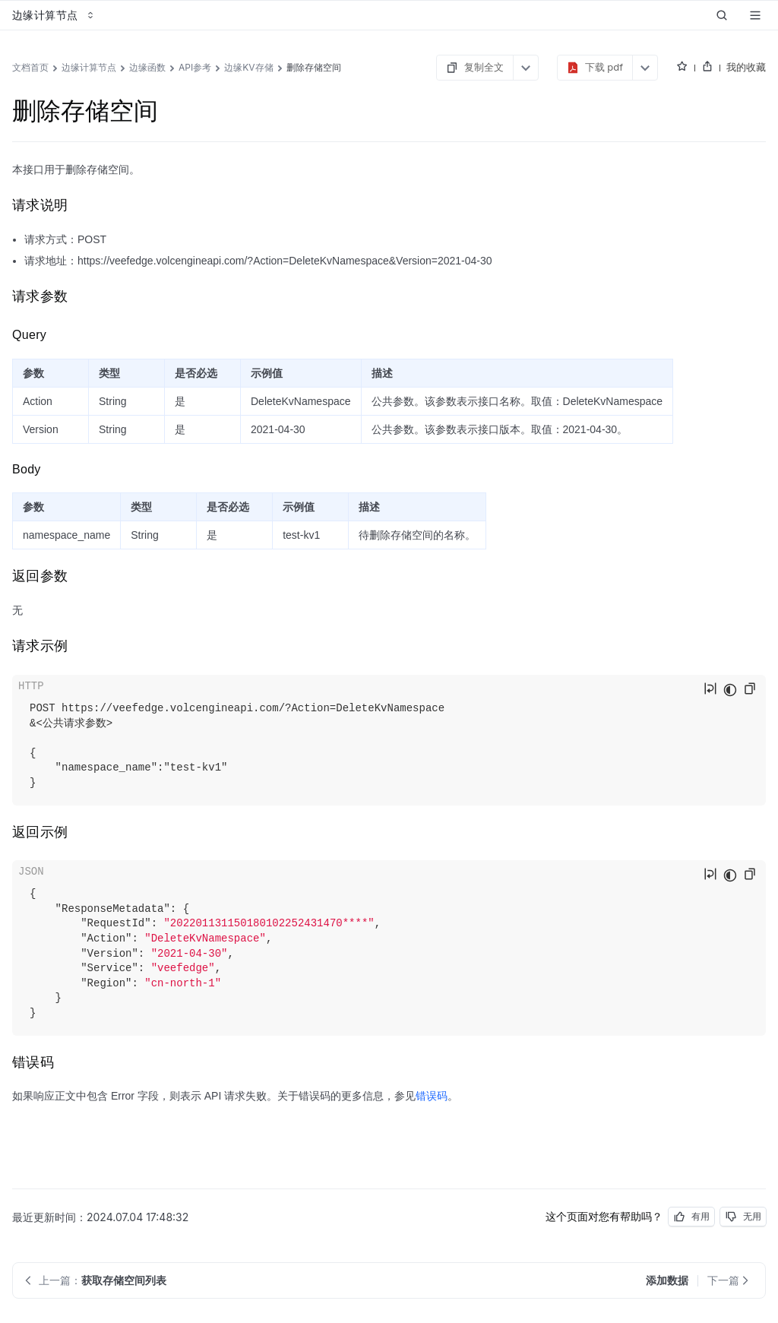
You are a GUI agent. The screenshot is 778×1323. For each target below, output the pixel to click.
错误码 (432, 1096)
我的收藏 (746, 67)
